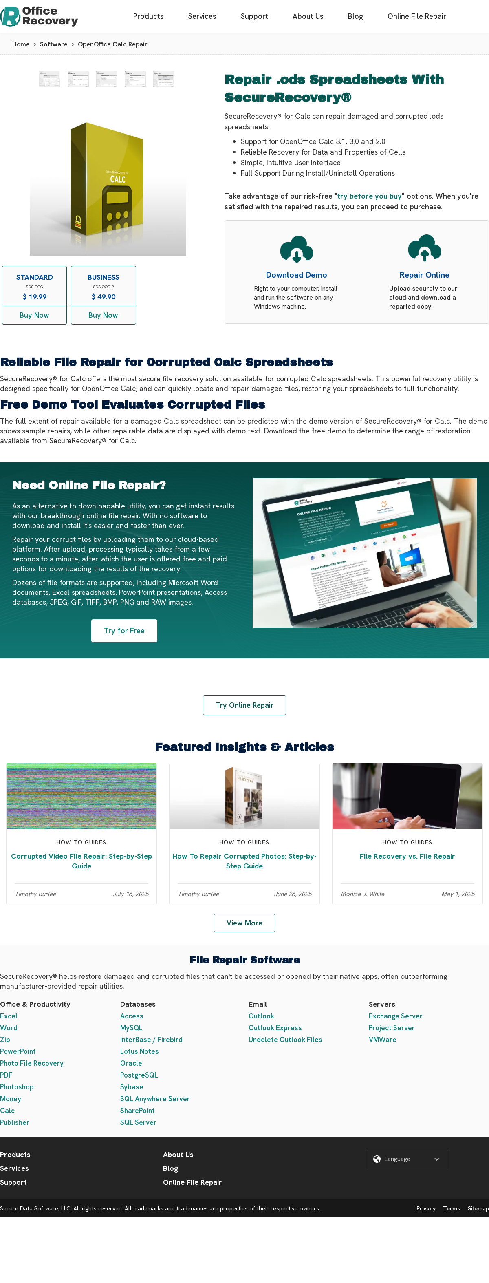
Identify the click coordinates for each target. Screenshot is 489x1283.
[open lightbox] (49, 79)
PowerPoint (18, 1051)
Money (10, 1098)
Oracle (131, 1063)
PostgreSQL (139, 1075)
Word (9, 1027)
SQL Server (138, 1122)
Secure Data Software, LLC (35, 1208)
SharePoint (137, 1110)
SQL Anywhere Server (155, 1098)
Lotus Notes (139, 1051)
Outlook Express (275, 1027)
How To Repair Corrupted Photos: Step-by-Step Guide (244, 860)
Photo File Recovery (32, 1063)
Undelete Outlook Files (285, 1039)
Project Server (392, 1027)
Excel (9, 1015)
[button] (407, 1159)
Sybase (131, 1086)
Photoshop (17, 1086)
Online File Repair (417, 16)
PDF (6, 1075)
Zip (5, 1039)
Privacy (426, 1208)
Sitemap (478, 1208)
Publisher (14, 1122)
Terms (451, 1208)
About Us (308, 16)
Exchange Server (396, 1015)
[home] (39, 16)
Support (254, 16)
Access (131, 1015)
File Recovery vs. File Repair (407, 856)
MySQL (131, 1027)
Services (202, 16)
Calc (7, 1110)
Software (54, 44)
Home (21, 44)
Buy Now (34, 315)
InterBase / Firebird (151, 1039)
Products (148, 16)
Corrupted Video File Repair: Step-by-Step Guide (81, 860)
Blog (355, 16)
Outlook (261, 1015)
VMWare (382, 1039)
